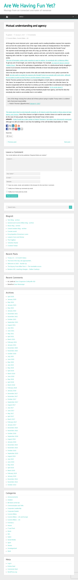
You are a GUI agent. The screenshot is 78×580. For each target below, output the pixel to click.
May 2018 (11, 382)
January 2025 (12, 302)
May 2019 (11, 370)
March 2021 (11, 342)
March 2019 (11, 376)
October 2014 (12, 487)
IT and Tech (11, 531)
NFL (9, 536)
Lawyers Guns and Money (16, 239)
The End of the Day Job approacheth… (20, 263)
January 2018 (12, 393)
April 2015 (11, 470)
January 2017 (12, 427)
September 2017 (13, 404)
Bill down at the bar (14, 505)
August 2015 (12, 459)
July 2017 (11, 410)
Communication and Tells (15, 508)
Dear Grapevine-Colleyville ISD (25, 284)
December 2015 (13, 447)
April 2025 (11, 299)
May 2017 (11, 416)
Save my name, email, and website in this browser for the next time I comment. (31, 187)
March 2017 (11, 421)
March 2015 (11, 473)
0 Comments (32, 35)
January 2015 (12, 478)
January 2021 (12, 347)
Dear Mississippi (19, 287)
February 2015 (12, 476)
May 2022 (11, 310)
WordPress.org (12, 574)
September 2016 (13, 439)
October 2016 (12, 436)
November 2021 (13, 319)
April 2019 (11, 373)
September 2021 (13, 324)
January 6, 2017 (35, 103)
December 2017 (13, 396)
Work (9, 553)
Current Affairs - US (22, 38)
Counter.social (12, 234)
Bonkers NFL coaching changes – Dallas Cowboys (23, 272)
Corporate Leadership (14, 511)
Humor (10, 528)
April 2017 (11, 419)
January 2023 (12, 307)
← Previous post (11, 142)
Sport (9, 545)
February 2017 (12, 424)
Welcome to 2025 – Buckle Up (17, 266)
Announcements (13, 499)
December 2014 (13, 481)
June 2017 (11, 413)
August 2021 (12, 327)
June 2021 (11, 333)
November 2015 (13, 450)
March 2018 (11, 387)
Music (9, 533)
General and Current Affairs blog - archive (21, 225)
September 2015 (13, 456)
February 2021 (12, 344)
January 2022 (12, 313)
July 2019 (11, 367)
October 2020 (12, 356)
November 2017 (13, 399)
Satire (9, 539)
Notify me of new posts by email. (17, 194)
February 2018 (12, 390)
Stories (10, 548)
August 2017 (12, 407)
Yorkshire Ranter (13, 245)
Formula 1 (11, 525)
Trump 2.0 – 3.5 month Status (17, 260)
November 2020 (13, 353)
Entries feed (11, 569)
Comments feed (13, 571)
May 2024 (11, 305)
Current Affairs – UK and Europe (18, 519)
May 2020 (11, 364)
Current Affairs (12, 38)
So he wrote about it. (56, 87)
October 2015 (12, 453)
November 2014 (13, 484)
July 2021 (11, 330)
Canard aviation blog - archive (17, 231)
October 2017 (12, 401)
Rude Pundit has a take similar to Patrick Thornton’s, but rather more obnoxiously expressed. (42, 119)
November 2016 (13, 433)
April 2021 (11, 339)
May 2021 (11, 336)
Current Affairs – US (14, 522)
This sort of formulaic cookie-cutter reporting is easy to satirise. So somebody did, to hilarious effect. (37, 60)
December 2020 (13, 350)
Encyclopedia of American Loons (18, 236)
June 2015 (11, 464)
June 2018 (11, 379)
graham (10, 35)
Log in (9, 566)
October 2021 (12, 322)
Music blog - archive (14, 228)
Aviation (10, 502)
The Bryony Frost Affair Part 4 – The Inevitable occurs (24, 269)
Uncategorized (12, 551)
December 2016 (13, 430)
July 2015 (11, 461)
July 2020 (11, 359)
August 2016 (12, 441)
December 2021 (13, 316)
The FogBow (12, 242)
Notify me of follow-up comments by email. (20, 191)
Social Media (12, 542)
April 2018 (11, 384)
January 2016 (12, 444)
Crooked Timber (13, 248)
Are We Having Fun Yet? (29, 5)
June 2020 (11, 362)
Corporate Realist (13, 514)
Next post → (68, 142)
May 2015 (11, 467)
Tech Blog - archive (14, 222)
